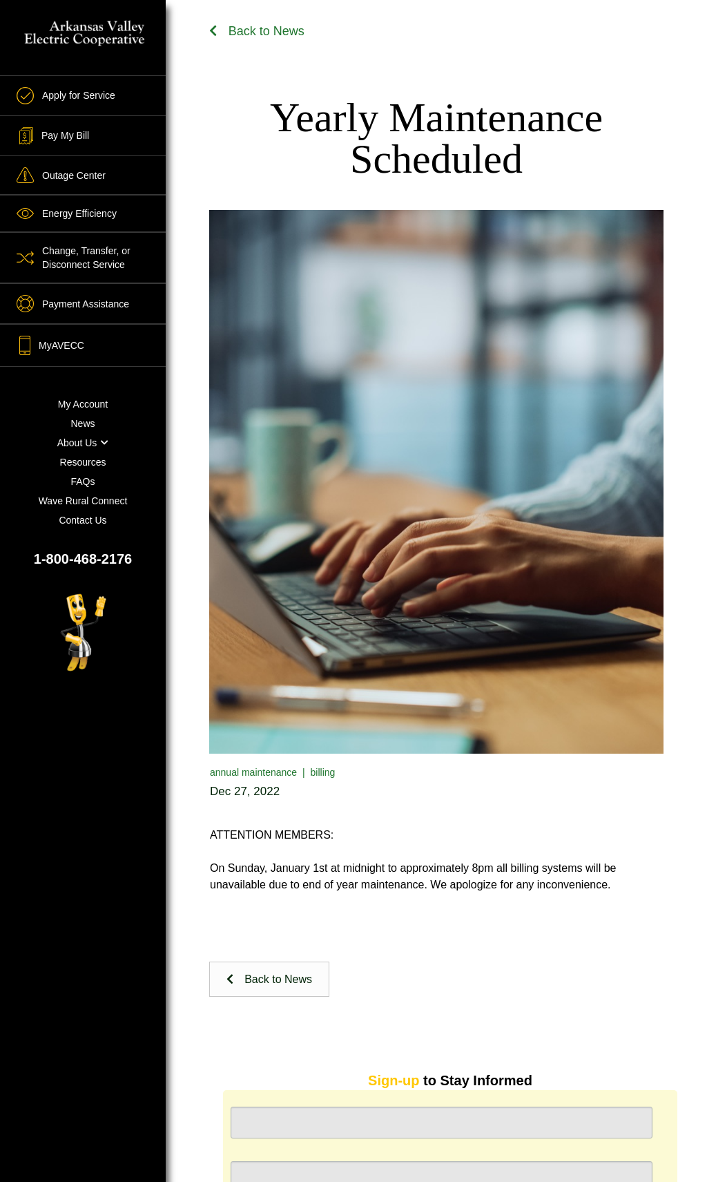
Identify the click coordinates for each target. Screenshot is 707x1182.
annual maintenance (253, 772)
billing (323, 772)
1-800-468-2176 (83, 558)
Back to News (256, 31)
